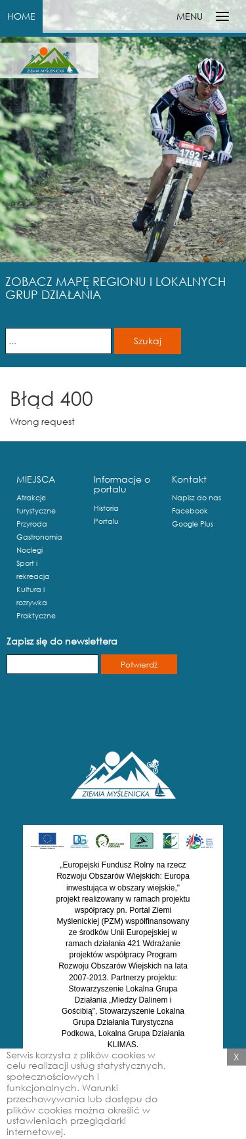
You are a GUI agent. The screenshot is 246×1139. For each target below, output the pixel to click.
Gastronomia (39, 537)
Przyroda (31, 524)
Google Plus (192, 524)
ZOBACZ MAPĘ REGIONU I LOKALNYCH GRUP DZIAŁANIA (115, 288)
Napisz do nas (196, 497)
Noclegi (29, 550)
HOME (21, 16)
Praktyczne (36, 615)
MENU (189, 16)
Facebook (190, 511)
